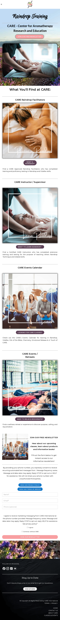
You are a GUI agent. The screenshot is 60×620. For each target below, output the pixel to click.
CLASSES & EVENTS (51, 615)
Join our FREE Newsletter (29, 37)
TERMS (47, 603)
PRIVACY (54, 603)
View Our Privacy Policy (30, 485)
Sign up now (30, 589)
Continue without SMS (31, 531)
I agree (30, 527)
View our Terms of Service (30, 489)
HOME (55, 608)
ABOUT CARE (53, 613)
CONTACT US (53, 610)
